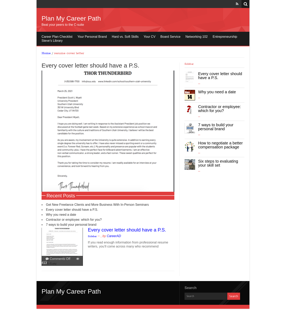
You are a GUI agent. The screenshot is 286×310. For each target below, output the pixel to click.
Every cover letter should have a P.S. (90, 65)
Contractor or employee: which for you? (74, 221)
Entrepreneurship (225, 36)
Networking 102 (197, 36)
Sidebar (92, 237)
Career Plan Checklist (57, 36)
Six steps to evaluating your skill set (218, 163)
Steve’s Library (52, 40)
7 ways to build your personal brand (71, 226)
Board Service (170, 36)
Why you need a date (61, 216)
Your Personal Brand (92, 36)
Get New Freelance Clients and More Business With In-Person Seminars (97, 206)
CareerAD (114, 237)
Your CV (149, 36)
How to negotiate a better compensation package (220, 145)
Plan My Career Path (71, 18)
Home (46, 53)
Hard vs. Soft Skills (125, 36)
